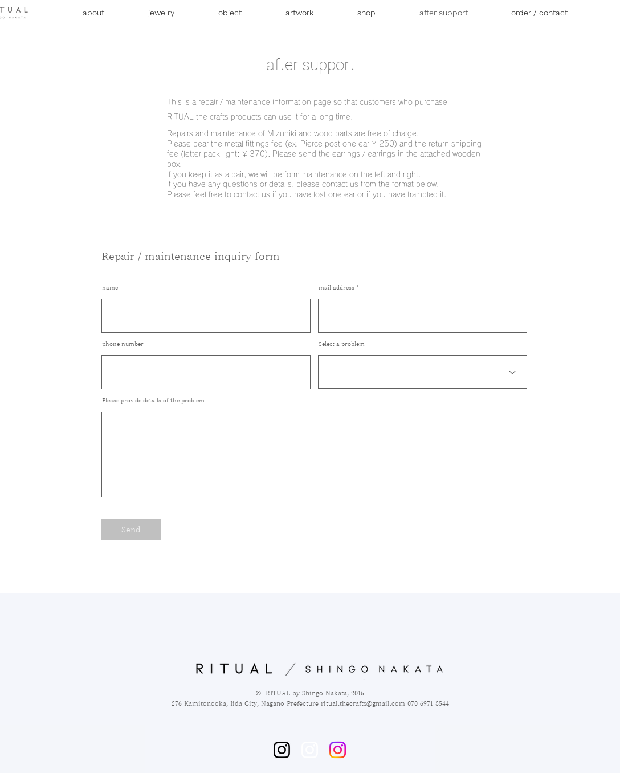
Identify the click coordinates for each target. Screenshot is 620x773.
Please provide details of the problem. (154, 400)
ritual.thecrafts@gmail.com (363, 703)
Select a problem (342, 344)
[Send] (131, 529)
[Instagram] (282, 750)
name (110, 287)
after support (310, 64)
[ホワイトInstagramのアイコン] (310, 750)
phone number (123, 344)
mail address (336, 287)
